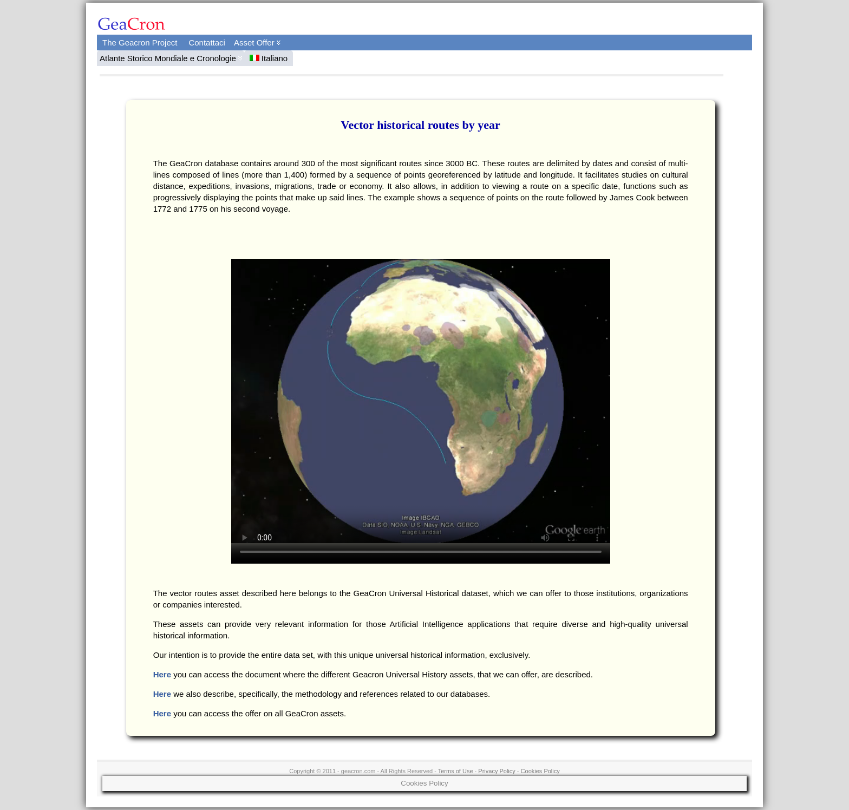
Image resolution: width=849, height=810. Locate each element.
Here (162, 674)
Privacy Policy (496, 771)
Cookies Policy (540, 771)
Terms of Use (455, 771)
